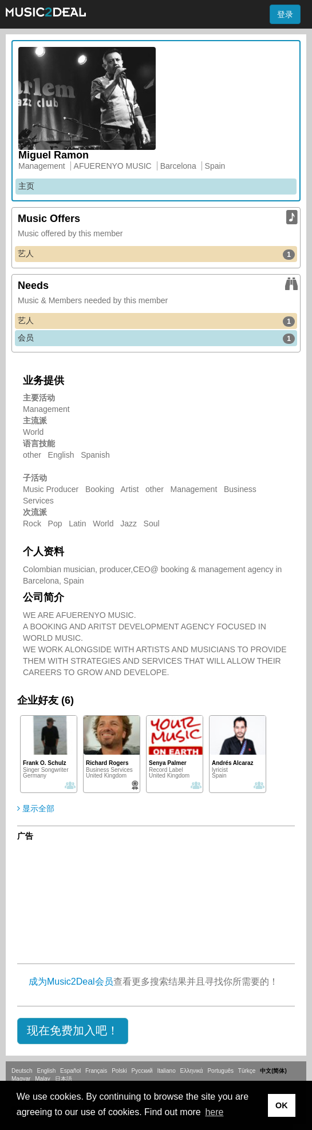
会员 (156, 338)
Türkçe (247, 1071)
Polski (119, 1071)
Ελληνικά (191, 1071)
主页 (26, 186)
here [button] (214, 1112)
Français (96, 1071)
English (46, 1071)
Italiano (166, 1071)
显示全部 (35, 808)
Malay (42, 1079)
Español (70, 1071)
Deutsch (22, 1071)
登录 (285, 14)
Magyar (20, 1079)
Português (220, 1071)
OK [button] (281, 1105)
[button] (72, 1031)
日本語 (63, 1079)
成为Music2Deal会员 (71, 981)
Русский (142, 1071)
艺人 (156, 254)
